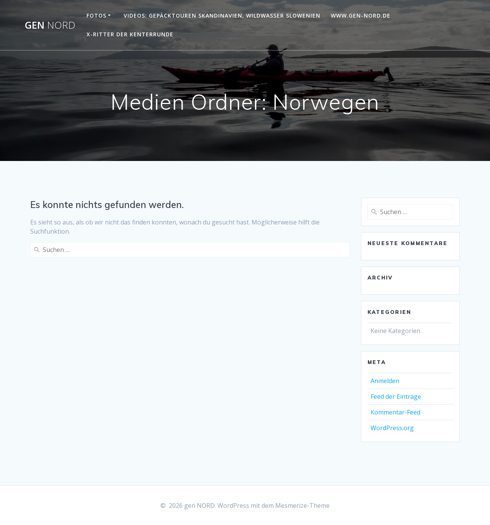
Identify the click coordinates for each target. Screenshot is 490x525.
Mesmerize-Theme (302, 505)
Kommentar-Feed (395, 412)
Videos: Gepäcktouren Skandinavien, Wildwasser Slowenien (222, 15)
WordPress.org (392, 428)
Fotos (96, 15)
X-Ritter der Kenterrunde (130, 34)
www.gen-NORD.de (360, 15)
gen (49, 25)
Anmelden (385, 381)
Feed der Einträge (396, 396)
